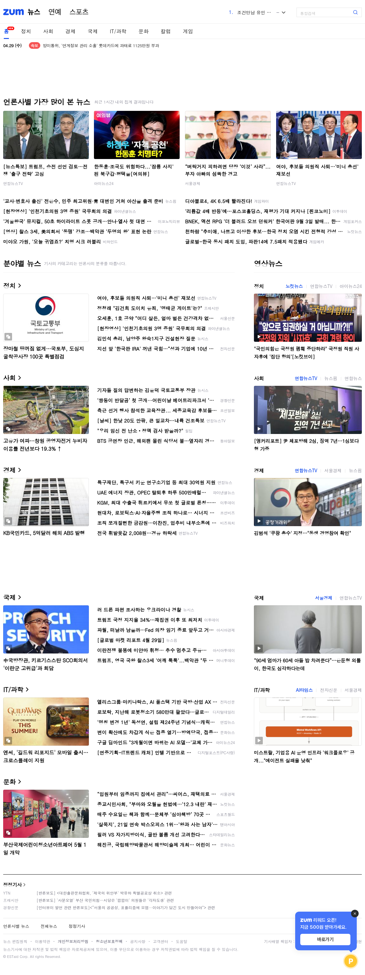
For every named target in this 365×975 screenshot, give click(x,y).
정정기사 (12, 884)
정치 (26, 31)
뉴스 (34, 12)
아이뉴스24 (104, 183)
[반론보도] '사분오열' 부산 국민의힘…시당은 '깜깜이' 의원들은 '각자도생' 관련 (105, 900)
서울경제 (192, 183)
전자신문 (328, 690)
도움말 (181, 941)
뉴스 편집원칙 (15, 941)
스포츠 (79, 12)
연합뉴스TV (13, 183)
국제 (93, 31)
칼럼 (166, 31)
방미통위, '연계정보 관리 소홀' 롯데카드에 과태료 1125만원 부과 (101, 45)
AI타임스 (304, 690)
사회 (48, 31)
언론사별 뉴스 (16, 926)
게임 (188, 31)
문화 (143, 31)
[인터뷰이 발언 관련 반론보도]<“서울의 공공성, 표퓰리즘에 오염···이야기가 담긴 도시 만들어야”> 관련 (125, 907)
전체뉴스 (49, 926)
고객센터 (160, 941)
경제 (70, 31)
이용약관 (42, 941)
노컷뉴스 (293, 286)
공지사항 (137, 941)
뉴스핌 (330, 378)
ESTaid (12, 956)
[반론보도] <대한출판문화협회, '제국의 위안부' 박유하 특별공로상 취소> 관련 (104, 892)
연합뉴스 (353, 378)
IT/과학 (118, 31)
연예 (55, 12)
